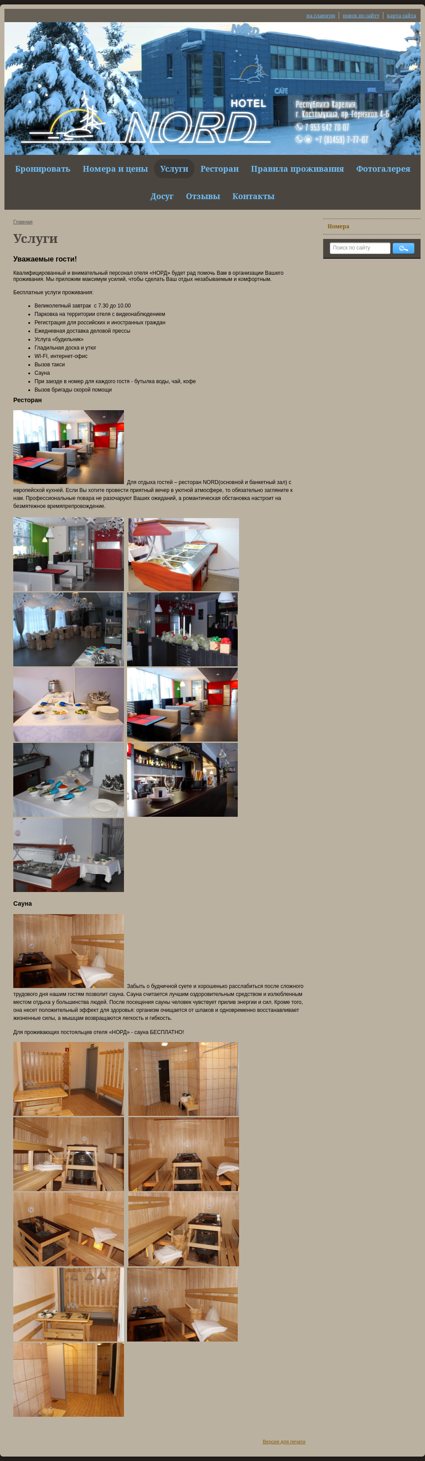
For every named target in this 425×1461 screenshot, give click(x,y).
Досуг (162, 196)
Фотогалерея (383, 168)
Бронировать (42, 168)
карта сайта (401, 15)
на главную (320, 15)
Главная (23, 221)
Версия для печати (284, 1441)
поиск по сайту (361, 15)
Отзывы (203, 196)
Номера (338, 226)
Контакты (253, 196)
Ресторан (220, 168)
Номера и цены (115, 168)
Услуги (174, 168)
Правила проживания (297, 168)
